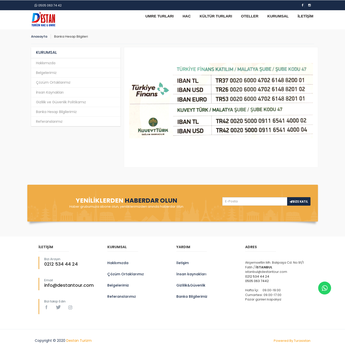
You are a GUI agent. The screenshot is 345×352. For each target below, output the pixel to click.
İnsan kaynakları (191, 274)
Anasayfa (39, 36)
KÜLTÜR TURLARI (216, 16)
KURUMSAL (278, 16)
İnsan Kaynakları (50, 92)
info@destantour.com (69, 285)
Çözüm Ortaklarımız (53, 82)
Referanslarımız (49, 121)
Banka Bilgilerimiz (191, 296)
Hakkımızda (45, 62)
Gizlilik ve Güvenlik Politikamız (61, 102)
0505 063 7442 (257, 281)
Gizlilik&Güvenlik (190, 285)
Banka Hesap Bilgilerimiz (56, 111)
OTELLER (249, 16)
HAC (187, 16)
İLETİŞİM (305, 16)
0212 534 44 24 (61, 264)
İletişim (182, 262)
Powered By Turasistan (292, 340)
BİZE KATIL (299, 202)
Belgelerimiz (46, 72)
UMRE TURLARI (159, 16)
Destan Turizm (79, 340)
